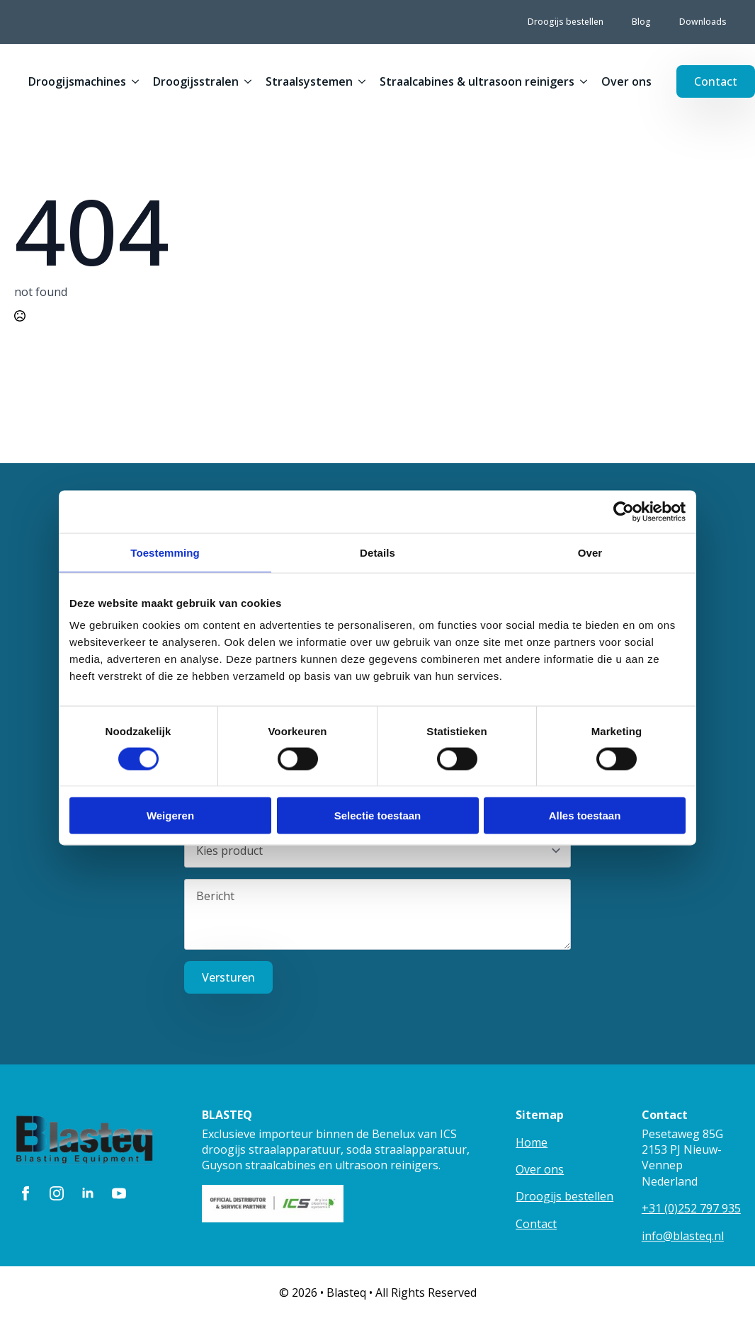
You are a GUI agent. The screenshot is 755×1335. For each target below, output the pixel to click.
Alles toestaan (585, 815)
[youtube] (119, 1193)
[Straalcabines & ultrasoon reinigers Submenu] (580, 81)
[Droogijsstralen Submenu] (245, 81)
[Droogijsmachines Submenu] (132, 81)
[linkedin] (87, 1193)
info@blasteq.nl (683, 1236)
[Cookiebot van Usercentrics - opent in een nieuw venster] (624, 511)
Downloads (703, 22)
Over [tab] (590, 552)
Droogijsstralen (196, 81)
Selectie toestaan (377, 815)
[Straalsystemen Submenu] (359, 81)
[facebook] (25, 1193)
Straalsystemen (309, 81)
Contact (536, 1224)
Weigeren (170, 815)
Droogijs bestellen (565, 22)
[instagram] (56, 1193)
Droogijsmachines (77, 81)
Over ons (626, 81)
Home (531, 1142)
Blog (641, 22)
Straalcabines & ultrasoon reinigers (477, 81)
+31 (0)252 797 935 (691, 1208)
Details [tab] (377, 552)
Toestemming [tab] (165, 552)
